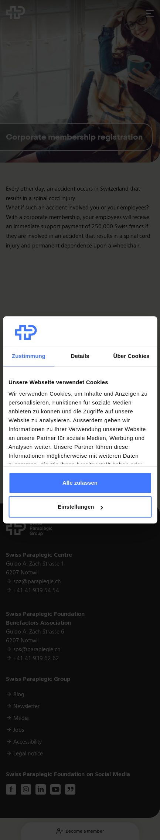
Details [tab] (80, 356)
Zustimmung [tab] (28, 356)
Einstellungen (80, 507)
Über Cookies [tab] (131, 356)
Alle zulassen (80, 482)
